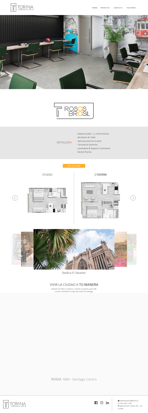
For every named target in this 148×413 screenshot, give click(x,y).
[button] (15, 198)
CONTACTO (118, 8)
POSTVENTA (131, 8)
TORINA (94, 8)
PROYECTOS (105, 8)
